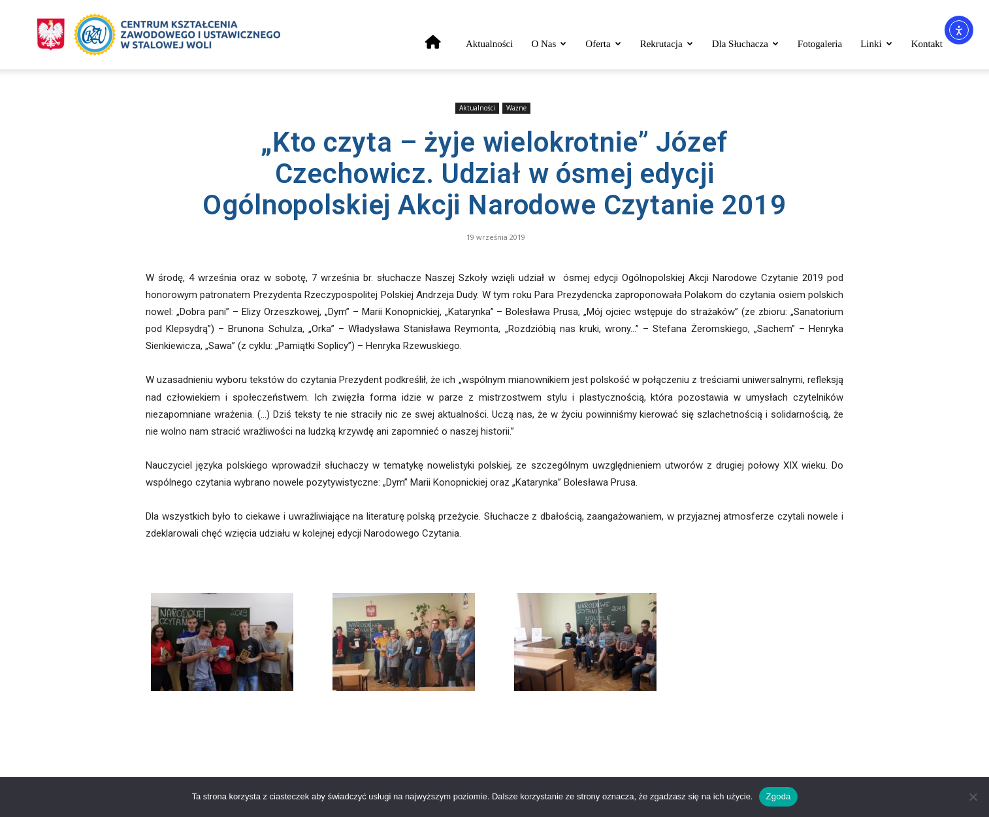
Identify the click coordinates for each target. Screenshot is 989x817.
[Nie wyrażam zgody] (972, 796)
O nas (548, 44)
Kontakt (927, 44)
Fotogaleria (820, 44)
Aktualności (489, 44)
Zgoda (778, 796)
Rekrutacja (666, 44)
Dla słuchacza (745, 44)
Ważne (516, 107)
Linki (876, 44)
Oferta (603, 44)
